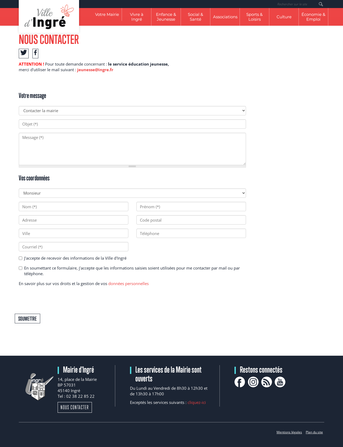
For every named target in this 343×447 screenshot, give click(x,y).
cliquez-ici (197, 402)
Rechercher (321, 4)
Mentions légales (289, 432)
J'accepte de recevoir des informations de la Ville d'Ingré (72, 258)
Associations (225, 16)
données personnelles (128, 283)
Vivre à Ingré (136, 17)
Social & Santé (195, 17)
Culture (284, 16)
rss (266, 382)
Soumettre (27, 318)
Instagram (253, 382)
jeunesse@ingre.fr (95, 69)
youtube (280, 382)
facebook (239, 382)
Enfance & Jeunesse (166, 17)
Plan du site (314, 432)
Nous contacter (75, 407)
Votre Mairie (107, 14)
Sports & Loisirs (254, 17)
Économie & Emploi (313, 17)
